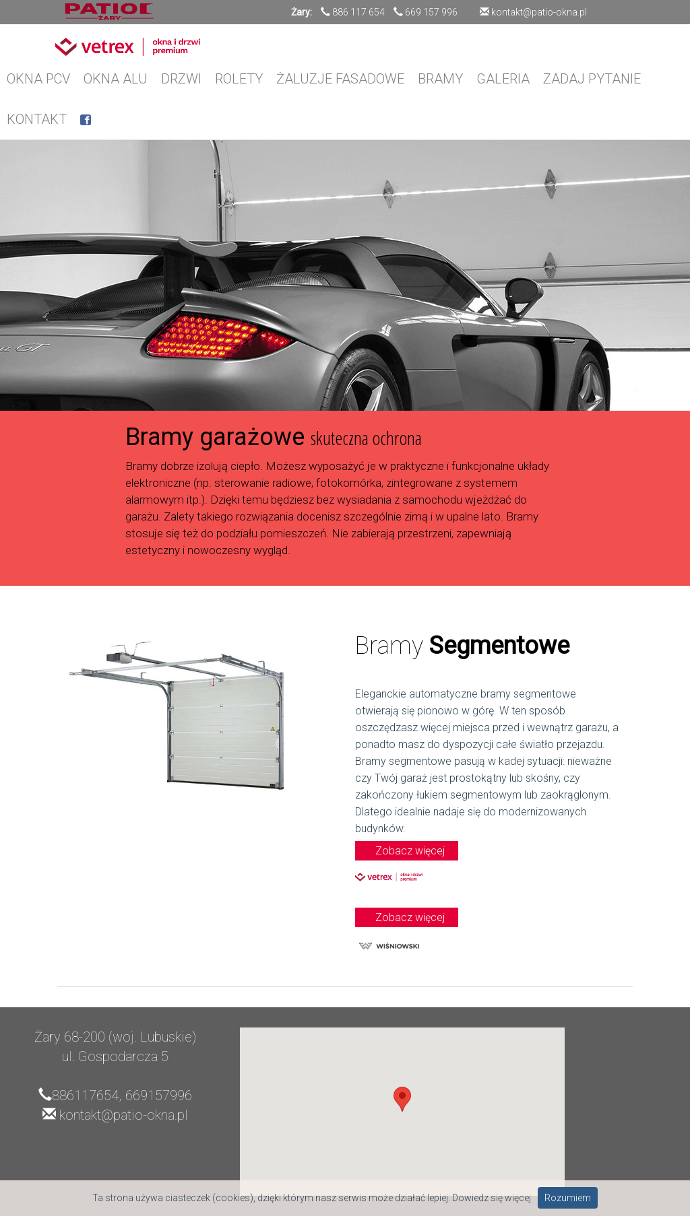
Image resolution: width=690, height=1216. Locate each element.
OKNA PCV (38, 79)
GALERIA (503, 79)
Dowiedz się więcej (491, 1197)
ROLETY (239, 79)
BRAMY (440, 79)
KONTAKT (37, 119)
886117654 (85, 1095)
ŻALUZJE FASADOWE (340, 79)
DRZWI (181, 79)
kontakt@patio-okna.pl (538, 12)
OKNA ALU (116, 79)
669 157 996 (431, 12)
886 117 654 (358, 12)
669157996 (158, 1095)
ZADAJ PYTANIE (592, 79)
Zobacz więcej (410, 850)
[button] (402, 1099)
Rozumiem (567, 1197)
